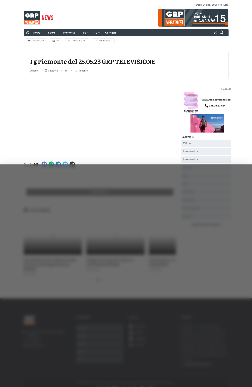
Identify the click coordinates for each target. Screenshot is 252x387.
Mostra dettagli (191, 374)
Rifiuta (216, 352)
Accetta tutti (216, 329)
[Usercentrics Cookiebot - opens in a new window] (29, 374)
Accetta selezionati (216, 341)
